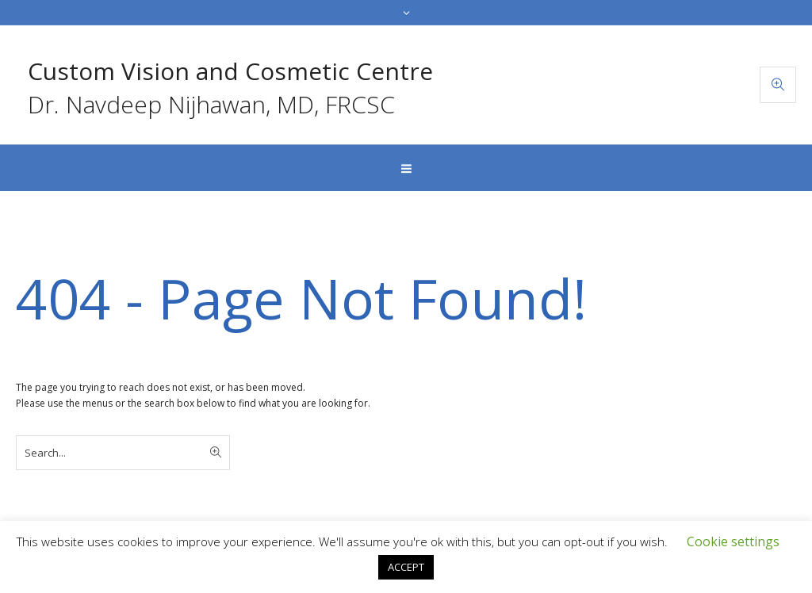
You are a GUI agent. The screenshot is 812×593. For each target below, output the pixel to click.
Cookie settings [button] (733, 541)
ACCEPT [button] (406, 567)
